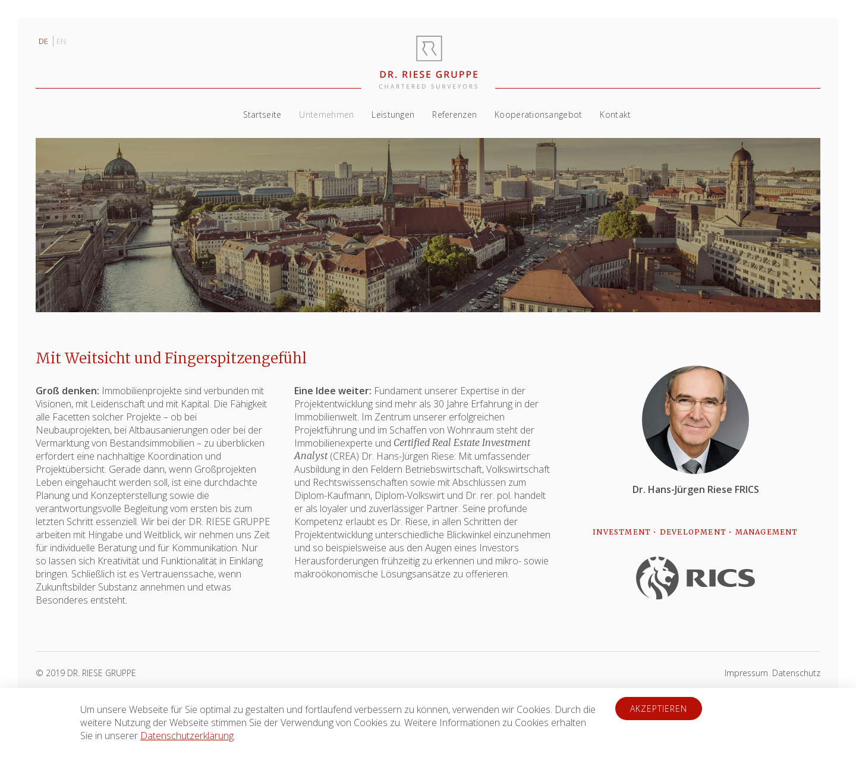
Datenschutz (796, 673)
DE (44, 41)
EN (61, 41)
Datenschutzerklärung (187, 735)
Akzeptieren (658, 708)
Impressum (746, 673)
